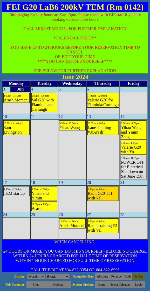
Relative (116, 276)
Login (139, 284)
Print (36, 284)
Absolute (102, 276)
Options (58, 284)
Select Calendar (120, 284)
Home (101, 284)
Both (128, 276)
